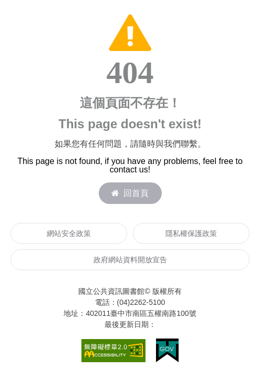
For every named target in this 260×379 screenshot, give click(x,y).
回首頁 (130, 193)
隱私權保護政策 (191, 233)
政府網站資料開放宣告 (130, 259)
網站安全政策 (69, 233)
